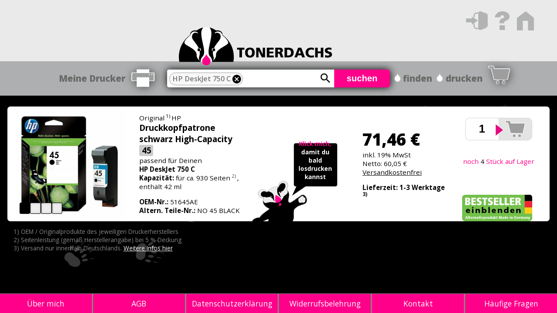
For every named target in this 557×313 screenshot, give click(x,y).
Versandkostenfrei (392, 172)
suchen (362, 78)
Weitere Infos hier (148, 248)
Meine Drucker (92, 78)
